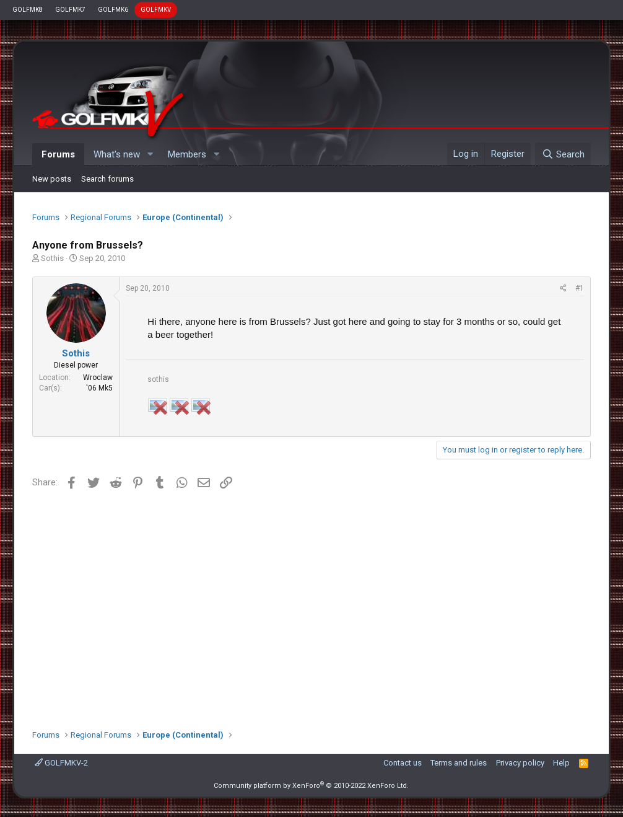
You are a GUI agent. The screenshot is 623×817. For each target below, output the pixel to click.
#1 (579, 288)
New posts (51, 178)
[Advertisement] (311, 605)
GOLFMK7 (70, 9)
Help (561, 762)
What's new (117, 154)
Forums (58, 154)
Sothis (52, 258)
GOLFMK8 (27, 9)
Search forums (107, 178)
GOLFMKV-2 (61, 762)
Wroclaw (98, 377)
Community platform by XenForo (311, 786)
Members (187, 154)
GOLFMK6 (113, 9)
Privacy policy (520, 762)
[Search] (562, 154)
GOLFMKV (156, 9)
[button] (150, 154)
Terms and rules (458, 762)
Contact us (402, 762)
